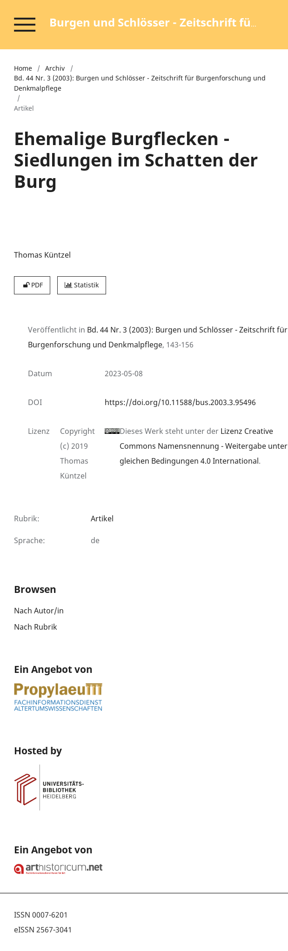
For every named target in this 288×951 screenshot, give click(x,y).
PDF (32, 284)
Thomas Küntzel (42, 255)
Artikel (102, 518)
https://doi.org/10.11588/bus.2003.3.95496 (180, 402)
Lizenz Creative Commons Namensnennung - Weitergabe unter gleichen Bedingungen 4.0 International (204, 446)
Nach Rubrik (35, 627)
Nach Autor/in (39, 610)
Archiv (55, 68)
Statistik (82, 284)
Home (23, 68)
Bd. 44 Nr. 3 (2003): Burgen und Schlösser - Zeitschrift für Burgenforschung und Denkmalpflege (140, 83)
